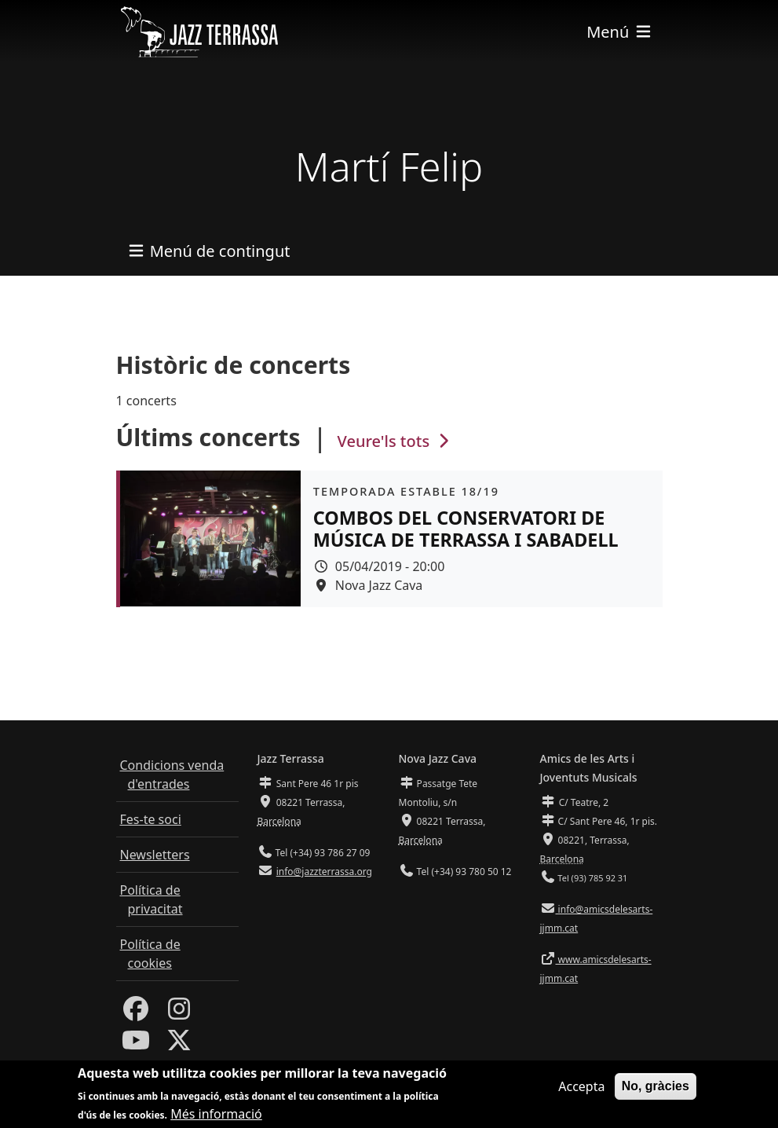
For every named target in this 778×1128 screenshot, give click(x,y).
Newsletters (155, 854)
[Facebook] (136, 1013)
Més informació (216, 1115)
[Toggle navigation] (619, 31)
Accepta (581, 1088)
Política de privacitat (151, 899)
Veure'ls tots (396, 441)
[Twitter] (179, 1044)
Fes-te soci (150, 819)
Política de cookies (150, 954)
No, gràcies (655, 1087)
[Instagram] (179, 1013)
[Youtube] (136, 1044)
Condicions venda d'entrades (172, 774)
